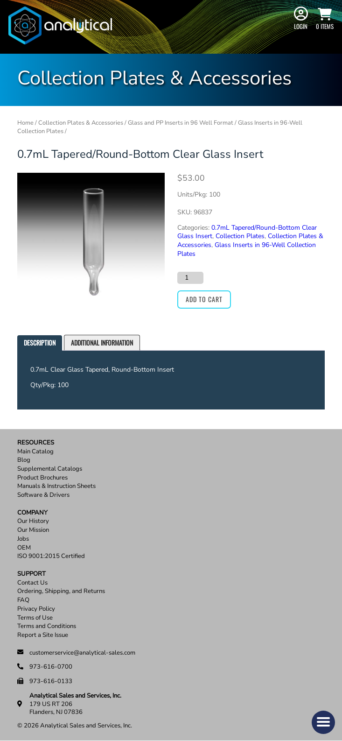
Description (40, 342)
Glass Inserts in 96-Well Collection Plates (246, 249)
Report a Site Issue (42, 635)
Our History (33, 521)
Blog (23, 460)
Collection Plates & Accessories (80, 123)
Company (32, 513)
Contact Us (32, 583)
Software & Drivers (43, 495)
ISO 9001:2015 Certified (51, 556)
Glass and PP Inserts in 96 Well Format (180, 123)
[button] (323, 722)
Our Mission (33, 530)
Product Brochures (42, 478)
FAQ (23, 600)
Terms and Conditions (46, 626)
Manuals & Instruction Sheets (56, 486)
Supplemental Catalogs (49, 469)
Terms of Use (35, 618)
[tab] (39, 343)
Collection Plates (240, 236)
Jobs (23, 539)
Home (25, 123)
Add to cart (204, 299)
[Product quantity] (190, 278)
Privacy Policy (36, 609)
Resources (35, 443)
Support (31, 574)
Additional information (102, 342)
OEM (24, 548)
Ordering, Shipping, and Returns (61, 591)
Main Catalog (35, 452)
